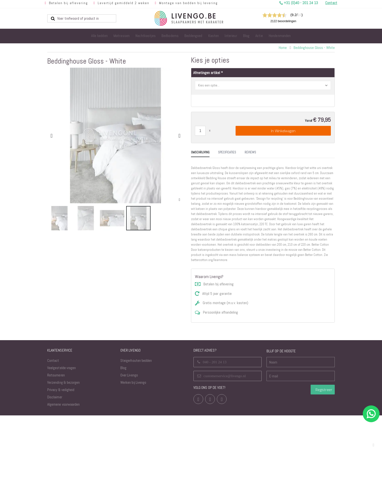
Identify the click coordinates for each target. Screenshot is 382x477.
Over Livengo (129, 436)
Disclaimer (54, 458)
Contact (53, 422)
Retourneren (56, 436)
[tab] (58, 250)
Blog (123, 429)
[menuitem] (99, 36)
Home (283, 47)
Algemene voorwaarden (63, 466)
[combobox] (81, 18)
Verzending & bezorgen (63, 444)
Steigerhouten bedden (136, 422)
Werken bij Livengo (133, 444)
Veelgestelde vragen (61, 429)
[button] (179, 200)
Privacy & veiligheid (60, 451)
